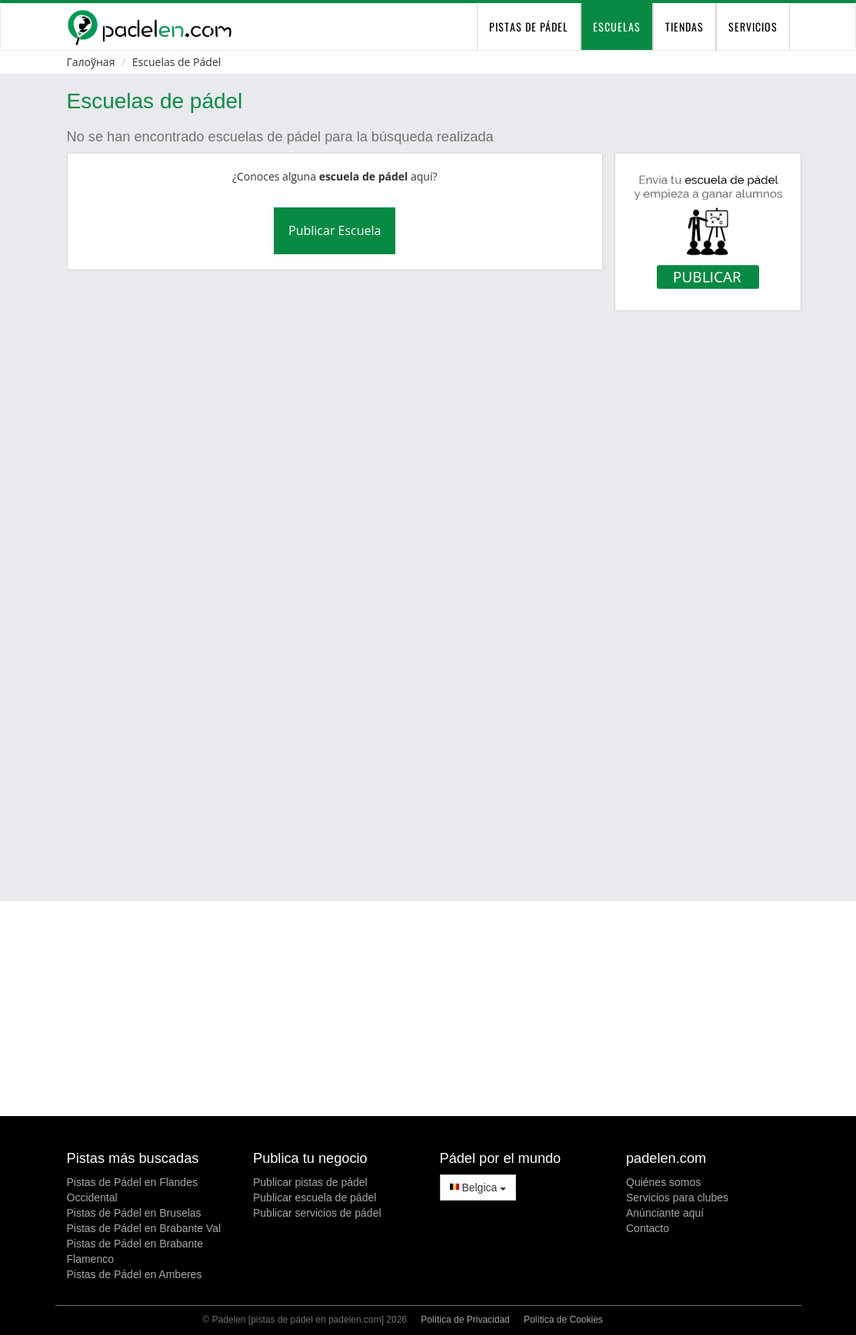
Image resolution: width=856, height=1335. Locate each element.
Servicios (753, 26)
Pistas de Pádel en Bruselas (134, 1213)
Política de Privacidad (465, 1319)
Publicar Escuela (334, 230)
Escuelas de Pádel (176, 62)
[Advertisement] (438, 838)
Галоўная (91, 62)
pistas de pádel (528, 26)
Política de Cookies (563, 1319)
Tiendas (684, 26)
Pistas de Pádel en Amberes (134, 1274)
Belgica (478, 1187)
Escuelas (617, 26)
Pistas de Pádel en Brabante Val (144, 1228)
